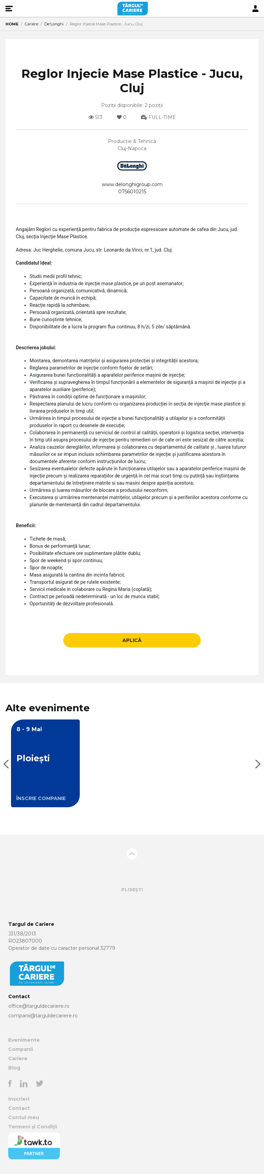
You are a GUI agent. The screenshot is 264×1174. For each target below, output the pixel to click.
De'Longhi (54, 24)
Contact (19, 1108)
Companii (20, 1049)
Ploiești (132, 889)
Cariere (31, 24)
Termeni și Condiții (32, 1127)
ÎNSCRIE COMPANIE (41, 798)
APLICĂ (132, 640)
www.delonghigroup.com (132, 184)
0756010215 (132, 192)
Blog (14, 1068)
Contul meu (23, 1117)
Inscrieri (18, 1099)
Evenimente (24, 1040)
